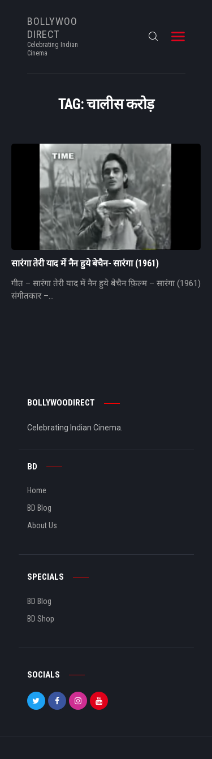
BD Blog (39, 507)
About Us (42, 525)
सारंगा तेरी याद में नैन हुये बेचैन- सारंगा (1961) (84, 263)
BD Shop (40, 618)
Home (36, 490)
